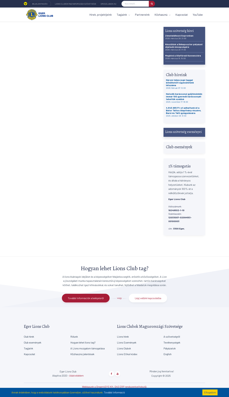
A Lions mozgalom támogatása (87, 348)
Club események (32, 342)
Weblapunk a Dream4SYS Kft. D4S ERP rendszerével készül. (114, 386)
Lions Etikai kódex (127, 354)
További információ (114, 392)
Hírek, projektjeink (100, 14)
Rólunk (74, 336)
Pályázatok (170, 348)
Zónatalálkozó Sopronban (179, 36)
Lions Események (126, 342)
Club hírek (29, 336)
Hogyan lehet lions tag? (83, 342)
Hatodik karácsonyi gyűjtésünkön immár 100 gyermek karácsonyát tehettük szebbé (184, 98)
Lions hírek (123, 336)
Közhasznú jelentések (82, 354)
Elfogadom (210, 392)
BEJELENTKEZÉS (40, 4)
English (168, 354)
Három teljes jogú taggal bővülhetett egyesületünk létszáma (180, 84)
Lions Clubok (124, 348)
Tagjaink (123, 14)
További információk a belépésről (86, 298)
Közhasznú (163, 14)
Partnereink (142, 14)
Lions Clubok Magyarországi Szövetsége (75, 4)
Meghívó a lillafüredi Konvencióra (183, 56)
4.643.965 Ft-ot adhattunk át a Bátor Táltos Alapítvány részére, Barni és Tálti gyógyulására (183, 112)
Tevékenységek (172, 342)
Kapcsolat (181, 14)
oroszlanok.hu (108, 4)
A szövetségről (172, 336)
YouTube (198, 14)
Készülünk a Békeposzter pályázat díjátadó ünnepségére (184, 47)
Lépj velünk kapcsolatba (148, 298)
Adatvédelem (76, 375)
